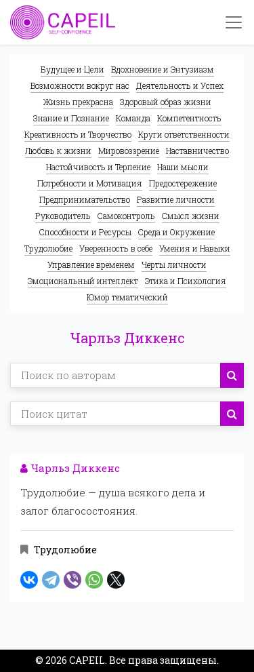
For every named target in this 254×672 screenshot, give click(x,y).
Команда (133, 118)
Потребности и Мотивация (89, 183)
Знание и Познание (71, 118)
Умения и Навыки (194, 248)
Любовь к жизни (58, 150)
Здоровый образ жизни (165, 101)
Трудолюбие (48, 248)
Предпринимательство (84, 199)
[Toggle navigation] (234, 22)
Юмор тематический (127, 297)
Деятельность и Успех (180, 85)
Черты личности (174, 264)
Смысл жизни (190, 215)
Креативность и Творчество (77, 134)
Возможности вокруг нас (79, 85)
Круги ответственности (184, 134)
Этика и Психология (185, 280)
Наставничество (197, 150)
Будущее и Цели (72, 69)
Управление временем (91, 264)
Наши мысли (183, 166)
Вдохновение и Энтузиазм (162, 69)
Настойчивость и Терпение (98, 166)
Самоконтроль (126, 215)
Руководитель (63, 215)
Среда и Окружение (176, 231)
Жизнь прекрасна (78, 101)
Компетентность (189, 118)
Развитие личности (176, 199)
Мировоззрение (128, 150)
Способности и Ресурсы (85, 231)
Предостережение (183, 183)
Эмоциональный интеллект (83, 280)
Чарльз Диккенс (70, 468)
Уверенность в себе (115, 248)
